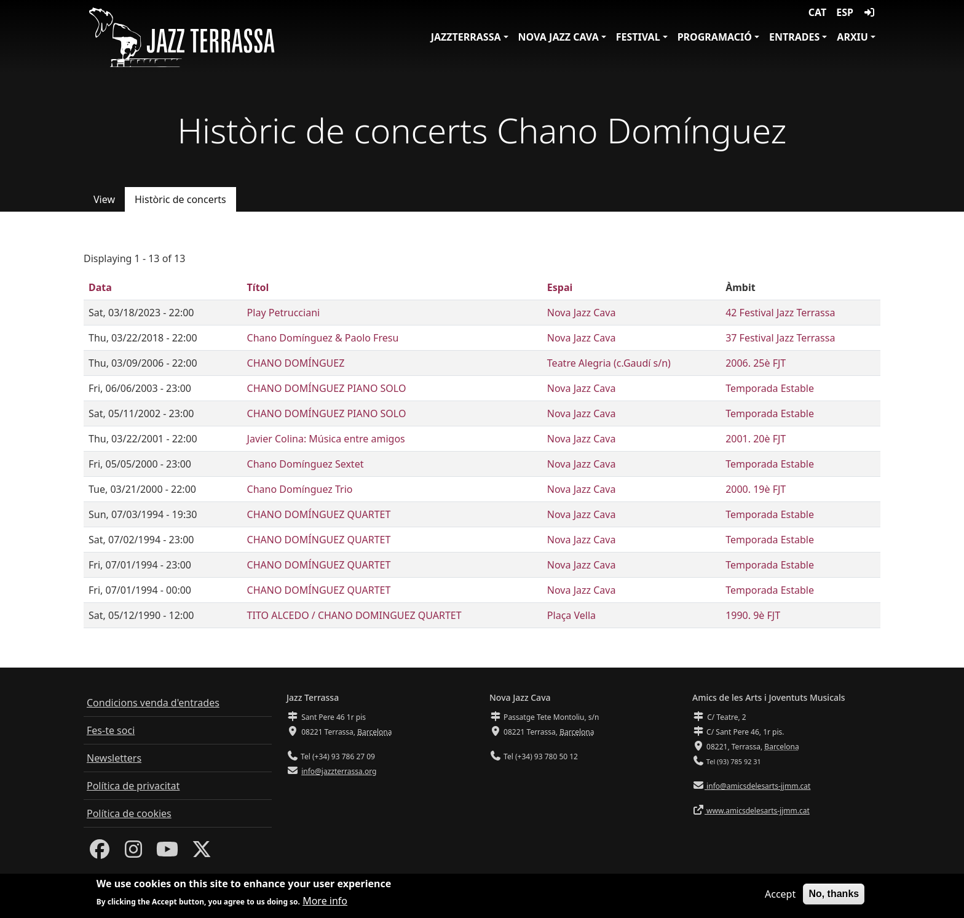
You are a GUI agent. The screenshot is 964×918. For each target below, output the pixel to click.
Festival (638, 37)
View (104, 199)
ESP (844, 12)
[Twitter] (201, 853)
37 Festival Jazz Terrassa (780, 338)
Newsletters (114, 758)
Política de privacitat (133, 785)
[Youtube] (167, 853)
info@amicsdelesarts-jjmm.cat (757, 786)
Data (100, 287)
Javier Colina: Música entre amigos (326, 438)
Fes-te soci (111, 730)
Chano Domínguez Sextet (305, 464)
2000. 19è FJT (755, 489)
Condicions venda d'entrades (153, 702)
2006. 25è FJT (755, 363)
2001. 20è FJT (755, 438)
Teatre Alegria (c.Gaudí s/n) (609, 363)
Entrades (794, 37)
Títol (258, 287)
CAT (817, 12)
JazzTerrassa (466, 37)
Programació (715, 37)
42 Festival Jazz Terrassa (780, 312)
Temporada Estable (769, 388)
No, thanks (833, 898)
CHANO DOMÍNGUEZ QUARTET (319, 514)
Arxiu (852, 37)
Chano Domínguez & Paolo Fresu (323, 338)
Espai (559, 287)
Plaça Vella (571, 615)
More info (324, 905)
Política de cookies (129, 813)
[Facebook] (99, 853)
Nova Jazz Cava (558, 37)
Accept (780, 898)
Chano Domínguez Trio (300, 489)
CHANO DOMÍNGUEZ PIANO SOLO (326, 388)
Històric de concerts (180, 199)
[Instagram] (133, 853)
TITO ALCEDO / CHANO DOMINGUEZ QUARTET (354, 615)
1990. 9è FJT (752, 615)
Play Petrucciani (283, 312)
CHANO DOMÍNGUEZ (296, 363)
